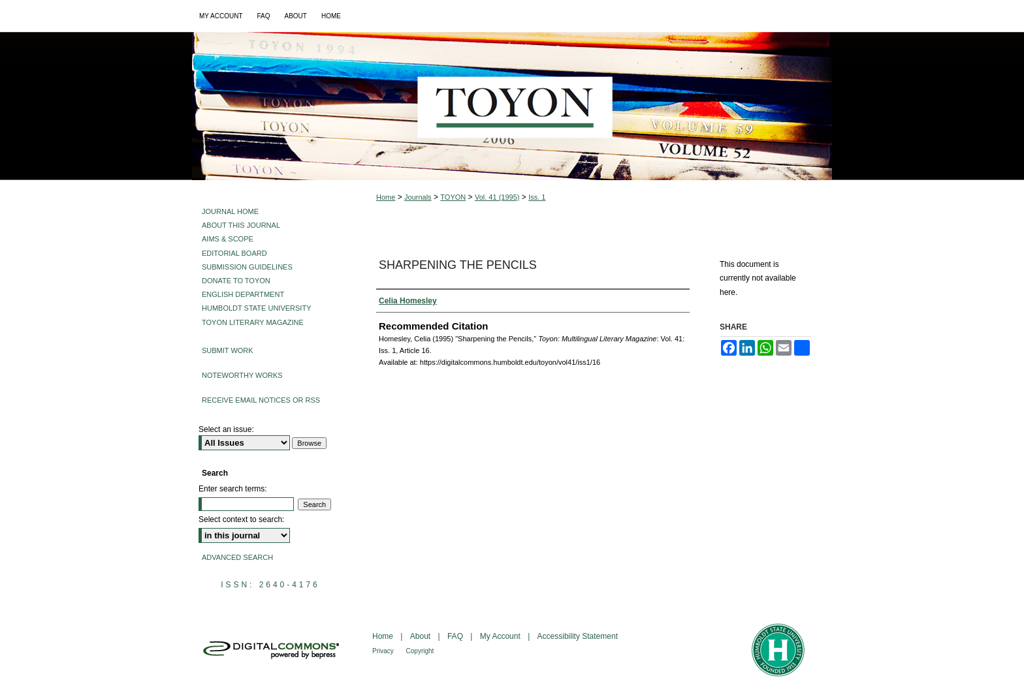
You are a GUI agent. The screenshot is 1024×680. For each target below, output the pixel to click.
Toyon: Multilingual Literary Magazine (512, 106)
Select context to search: (241, 519)
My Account (501, 636)
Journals (418, 197)
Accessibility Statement (577, 636)
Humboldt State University (256, 308)
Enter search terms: (233, 488)
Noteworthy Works (242, 375)
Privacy (384, 651)
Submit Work (227, 350)
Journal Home (230, 211)
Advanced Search (237, 557)
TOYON (453, 197)
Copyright (420, 651)
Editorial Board (234, 253)
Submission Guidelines (247, 267)
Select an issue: (226, 429)
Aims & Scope (227, 239)
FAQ (456, 636)
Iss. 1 (536, 197)
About (421, 636)
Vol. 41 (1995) (497, 197)
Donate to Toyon (236, 281)
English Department (243, 294)
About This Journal (241, 225)
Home (385, 197)
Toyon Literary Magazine (253, 322)
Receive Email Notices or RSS (261, 400)
